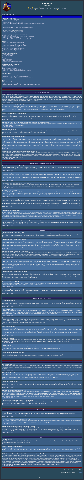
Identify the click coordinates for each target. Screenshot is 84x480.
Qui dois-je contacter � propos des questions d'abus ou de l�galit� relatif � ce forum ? (21, 84)
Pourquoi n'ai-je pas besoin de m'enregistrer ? (12, 20)
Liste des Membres (43, 8)
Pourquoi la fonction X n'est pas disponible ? (11, 83)
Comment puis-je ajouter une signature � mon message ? (15, 45)
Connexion (60, 9)
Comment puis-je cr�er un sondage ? (10, 46)
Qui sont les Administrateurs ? (8, 65)
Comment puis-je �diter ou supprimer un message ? (13, 44)
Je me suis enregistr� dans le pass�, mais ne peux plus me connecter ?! (18, 27)
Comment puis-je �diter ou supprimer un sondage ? (13, 48)
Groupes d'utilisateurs (54, 8)
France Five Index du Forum (8, 14)
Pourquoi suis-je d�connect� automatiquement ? (13, 22)
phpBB (40, 477)
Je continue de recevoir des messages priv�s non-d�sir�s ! (15, 76)
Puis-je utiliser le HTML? (7, 55)
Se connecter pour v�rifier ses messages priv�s (45, 9)
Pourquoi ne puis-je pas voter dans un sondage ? (13, 50)
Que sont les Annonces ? (7, 59)
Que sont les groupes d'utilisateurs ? (10, 68)
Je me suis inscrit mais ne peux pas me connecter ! (13, 26)
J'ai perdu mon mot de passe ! (8, 24)
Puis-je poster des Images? (8, 58)
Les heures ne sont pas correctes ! (9, 32)
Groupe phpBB (48, 440)
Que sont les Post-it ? (6, 60)
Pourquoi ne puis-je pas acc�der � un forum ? (12, 49)
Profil (32, 9)
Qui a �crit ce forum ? (7, 81)
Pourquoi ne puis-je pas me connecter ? (10, 19)
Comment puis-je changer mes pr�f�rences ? (12, 31)
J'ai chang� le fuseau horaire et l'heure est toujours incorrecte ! (16, 34)
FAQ (29, 8)
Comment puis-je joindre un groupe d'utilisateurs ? (13, 69)
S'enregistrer (63, 8)
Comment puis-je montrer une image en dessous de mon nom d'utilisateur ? (18, 36)
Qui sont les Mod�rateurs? (8, 67)
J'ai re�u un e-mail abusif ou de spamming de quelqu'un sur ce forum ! (17, 77)
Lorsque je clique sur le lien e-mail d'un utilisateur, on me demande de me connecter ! (20, 38)
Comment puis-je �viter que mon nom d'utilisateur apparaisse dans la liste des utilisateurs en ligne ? (24, 23)
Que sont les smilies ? (7, 57)
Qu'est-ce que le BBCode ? (8, 54)
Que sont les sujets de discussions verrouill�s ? (12, 61)
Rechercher (35, 8)
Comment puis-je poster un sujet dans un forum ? (13, 42)
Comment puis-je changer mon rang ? (10, 37)
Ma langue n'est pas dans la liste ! (9, 35)
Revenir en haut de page (7, 102)
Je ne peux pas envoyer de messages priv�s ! (12, 75)
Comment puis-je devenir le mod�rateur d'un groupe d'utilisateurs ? (17, 70)
